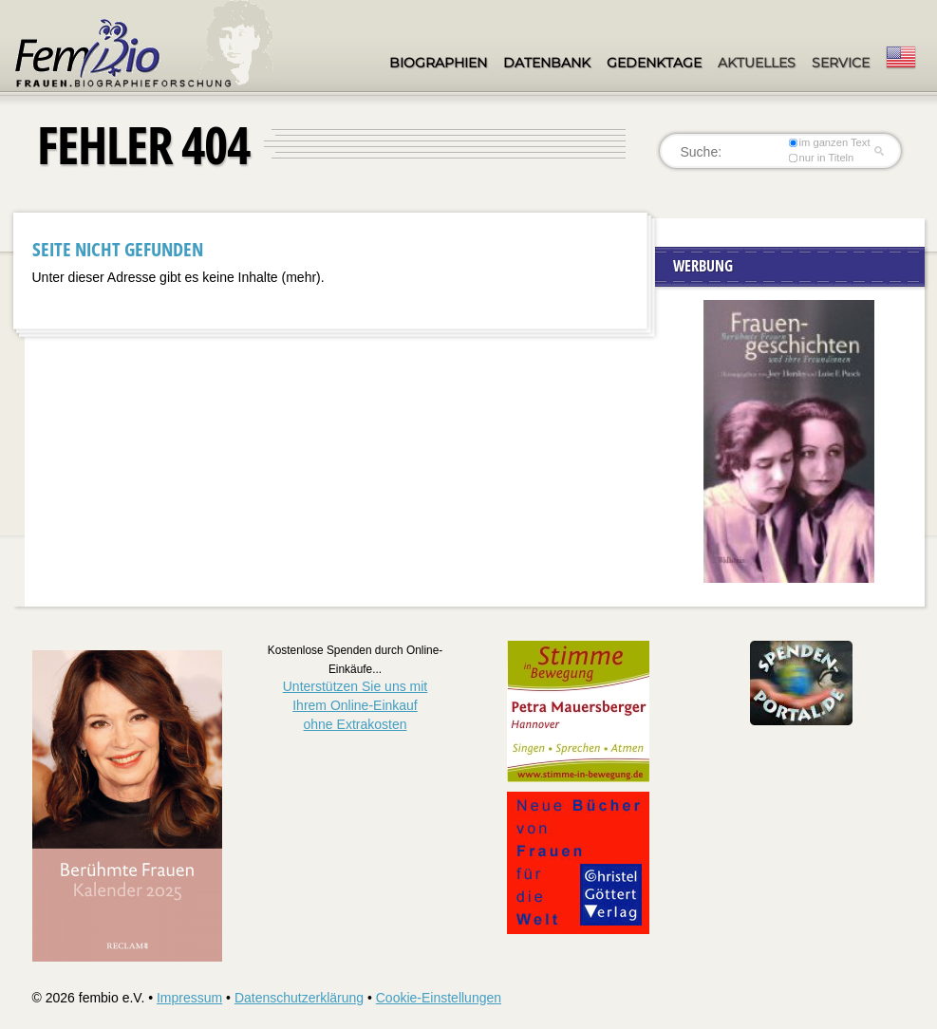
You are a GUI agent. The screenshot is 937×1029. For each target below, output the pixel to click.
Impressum (189, 997)
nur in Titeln (820, 157)
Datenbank (546, 62)
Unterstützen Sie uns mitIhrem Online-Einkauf (355, 705)
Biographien (438, 62)
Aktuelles (757, 62)
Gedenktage (654, 62)
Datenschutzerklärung (299, 997)
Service (841, 62)
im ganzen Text (829, 142)
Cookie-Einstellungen (438, 997)
